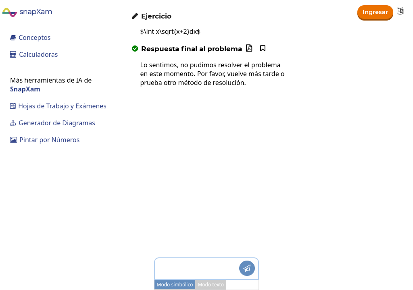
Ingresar (374, 11)
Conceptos (30, 37)
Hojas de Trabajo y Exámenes (58, 106)
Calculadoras (34, 54)
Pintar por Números (44, 139)
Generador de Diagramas (52, 122)
